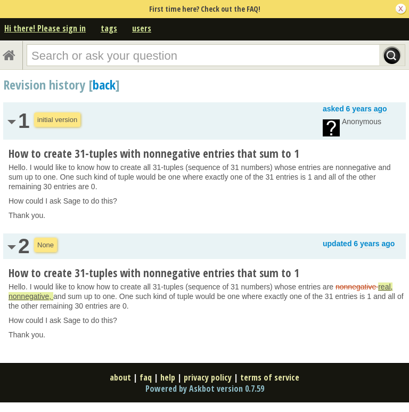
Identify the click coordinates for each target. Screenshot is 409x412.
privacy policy (208, 377)
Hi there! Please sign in (45, 28)
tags (109, 28)
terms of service (269, 377)
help (167, 377)
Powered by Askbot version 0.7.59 (204, 388)
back (104, 84)
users (141, 28)
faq (146, 377)
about (120, 377)
